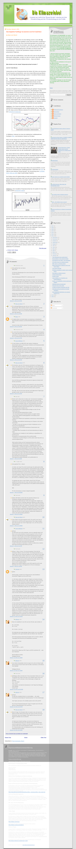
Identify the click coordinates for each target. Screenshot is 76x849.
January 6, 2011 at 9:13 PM (16, 393)
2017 (52, 226)
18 (43, 710)
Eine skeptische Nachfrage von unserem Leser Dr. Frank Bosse (23, 32)
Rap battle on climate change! (59, 273)
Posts (53, 305)
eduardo (56, 117)
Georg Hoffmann (19, 340)
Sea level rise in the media (58, 285)
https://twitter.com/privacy (14, 821)
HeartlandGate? (54, 160)
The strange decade (56, 268)
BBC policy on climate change (59, 263)
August (54, 244)
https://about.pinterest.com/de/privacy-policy (18, 840)
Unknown (17, 569)
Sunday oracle (55, 276)
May (54, 249)
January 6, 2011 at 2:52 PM (16, 313)
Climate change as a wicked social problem (60, 176)
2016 (52, 227)
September (55, 242)
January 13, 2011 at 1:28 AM (16, 657)
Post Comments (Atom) (18, 741)
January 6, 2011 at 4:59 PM (16, 326)
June (54, 247)
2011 (52, 235)
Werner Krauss (57, 115)
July (54, 245)
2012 (52, 234)
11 (43, 529)
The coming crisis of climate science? (60, 194)
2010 (52, 295)
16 (43, 673)
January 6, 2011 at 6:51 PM (16, 359)
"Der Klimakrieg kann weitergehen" (60, 257)
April (54, 250)
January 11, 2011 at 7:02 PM (16, 616)
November (55, 239)
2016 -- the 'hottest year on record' (59, 202)
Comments (54, 308)
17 (43, 692)
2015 (52, 229)
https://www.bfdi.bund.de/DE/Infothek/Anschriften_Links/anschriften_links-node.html (27, 792)
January (54, 255)
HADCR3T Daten (19, 190)
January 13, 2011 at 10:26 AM (16, 689)
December (55, 237)
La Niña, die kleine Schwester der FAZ (60, 287)
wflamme (17, 619)
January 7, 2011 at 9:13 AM (16, 458)
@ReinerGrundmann (58, 109)
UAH (42, 169)
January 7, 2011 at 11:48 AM (16, 525)
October (54, 240)
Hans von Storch (19, 303)
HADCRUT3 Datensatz (15, 111)
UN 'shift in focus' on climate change (60, 262)
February (55, 253)
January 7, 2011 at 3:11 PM (16, 545)
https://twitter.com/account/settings (16, 824)
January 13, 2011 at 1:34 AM (16, 670)
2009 (52, 296)
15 (43, 661)
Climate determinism (56, 274)
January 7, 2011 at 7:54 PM (16, 566)
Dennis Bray (56, 111)
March (54, 252)
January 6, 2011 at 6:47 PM (16, 338)
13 (43, 569)
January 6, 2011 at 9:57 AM (16, 300)
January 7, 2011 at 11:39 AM (16, 514)
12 (43, 549)
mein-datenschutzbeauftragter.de (29, 844)
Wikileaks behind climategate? (59, 284)
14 (43, 619)
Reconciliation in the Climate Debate (60, 258)
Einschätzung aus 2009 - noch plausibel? (61, 260)
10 (43, 517)
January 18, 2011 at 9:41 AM (16, 730)
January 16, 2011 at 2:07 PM (16, 706)
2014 (52, 230)
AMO (13, 136)
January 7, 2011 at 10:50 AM (16, 492)
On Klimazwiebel (54, 169)
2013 (52, 232)
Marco (16, 316)
